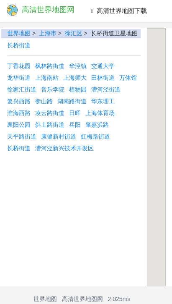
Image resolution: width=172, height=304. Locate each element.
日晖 (75, 113)
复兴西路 (19, 101)
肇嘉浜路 (97, 124)
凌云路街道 (49, 113)
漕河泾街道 (106, 89)
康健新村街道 (58, 136)
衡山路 (44, 101)
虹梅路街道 (95, 136)
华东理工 (103, 101)
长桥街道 (19, 45)
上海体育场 (100, 113)
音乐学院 (52, 89)
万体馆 (128, 77)
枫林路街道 (49, 66)
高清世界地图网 (82, 299)
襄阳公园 (19, 124)
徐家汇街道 (21, 89)
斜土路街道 (49, 124)
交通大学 (103, 66)
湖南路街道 (72, 101)
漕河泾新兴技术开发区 (64, 148)
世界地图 (19, 33)
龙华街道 (19, 77)
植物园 (78, 89)
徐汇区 (73, 33)
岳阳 (75, 124)
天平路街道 (21, 136)
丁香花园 (19, 66)
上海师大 (75, 77)
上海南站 (47, 77)
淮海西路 (19, 113)
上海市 (47, 33)
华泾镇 (78, 66)
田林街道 (103, 77)
